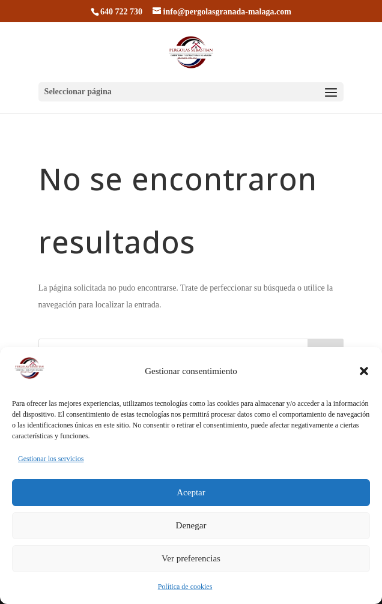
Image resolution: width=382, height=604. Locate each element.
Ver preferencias (191, 562)
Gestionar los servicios (50, 462)
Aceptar (191, 496)
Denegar (191, 529)
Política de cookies (185, 589)
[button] (364, 374)
